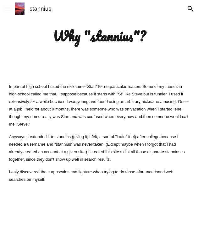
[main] (99, 36)
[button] (7, 8)
